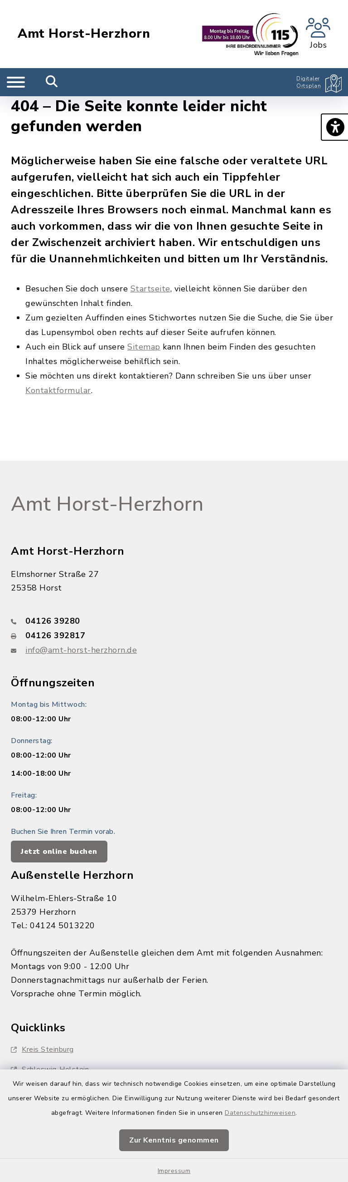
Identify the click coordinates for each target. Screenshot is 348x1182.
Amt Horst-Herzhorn (84, 34)
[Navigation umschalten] (16, 82)
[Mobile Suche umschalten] (52, 82)
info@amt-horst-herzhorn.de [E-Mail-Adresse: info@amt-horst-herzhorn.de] (81, 650)
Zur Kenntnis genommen (174, 1140)
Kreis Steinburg (42, 1049)
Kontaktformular (58, 390)
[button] (334, 127)
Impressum (174, 1171)
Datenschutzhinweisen (260, 1112)
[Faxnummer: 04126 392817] (174, 635)
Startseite (150, 288)
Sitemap (143, 346)
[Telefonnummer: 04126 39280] (174, 621)
